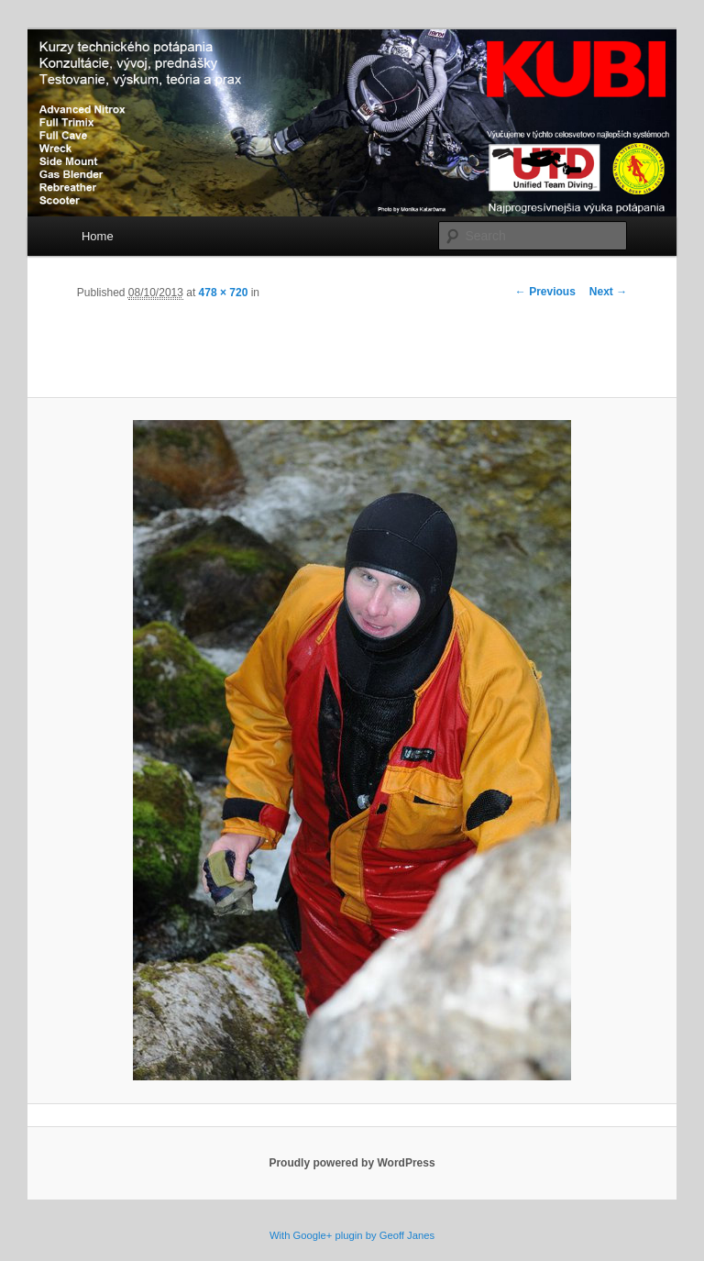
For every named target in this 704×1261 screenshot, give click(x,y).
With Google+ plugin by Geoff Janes (352, 1235)
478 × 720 (223, 292)
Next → (608, 291)
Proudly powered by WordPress (351, 1162)
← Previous (545, 291)
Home (98, 236)
